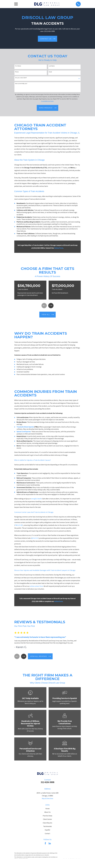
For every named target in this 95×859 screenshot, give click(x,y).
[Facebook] (45, 844)
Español (47, 830)
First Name (18, 66)
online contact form (36, 587)
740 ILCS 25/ (19, 526)
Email (50, 72)
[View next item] (51, 306)
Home (47, 809)
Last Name (52, 66)
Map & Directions (47, 799)
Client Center (47, 820)
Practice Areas (47, 816)
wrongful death (36, 499)
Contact (47, 834)
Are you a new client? (21, 77)
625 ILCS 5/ (34, 539)
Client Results (47, 823)
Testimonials (47, 827)
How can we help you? (21, 83)
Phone (17, 72)
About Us (47, 813)
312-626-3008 (47, 782)
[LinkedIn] (50, 844)
